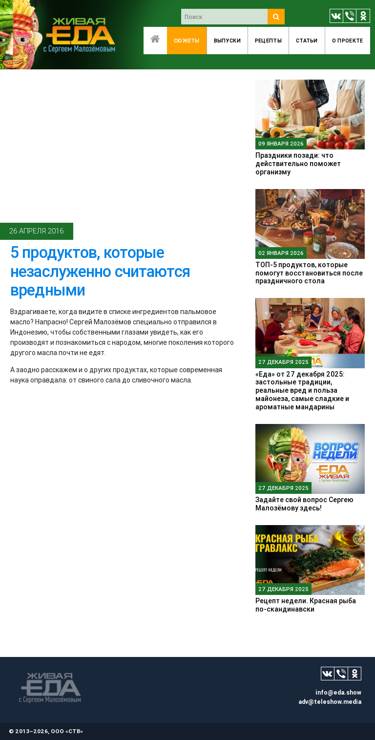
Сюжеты (187, 40)
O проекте (347, 40)
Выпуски (227, 40)
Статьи (307, 40)
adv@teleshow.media (329, 701)
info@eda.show (338, 692)
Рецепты (268, 40)
